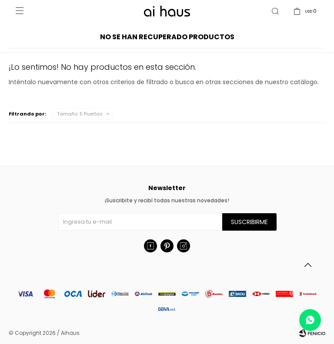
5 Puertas (80, 113)
